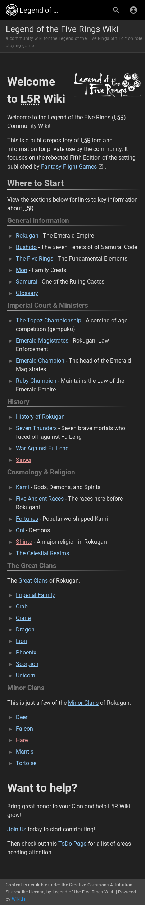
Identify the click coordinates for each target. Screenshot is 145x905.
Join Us (16, 829)
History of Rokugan (40, 416)
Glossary (27, 293)
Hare (22, 740)
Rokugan (27, 235)
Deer (21, 717)
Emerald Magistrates (42, 340)
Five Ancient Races (40, 498)
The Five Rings (34, 258)
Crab (22, 606)
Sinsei (23, 459)
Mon (21, 270)
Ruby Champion (36, 380)
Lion (21, 641)
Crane (23, 618)
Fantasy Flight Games (69, 166)
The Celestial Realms (42, 553)
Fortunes (27, 518)
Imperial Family (35, 595)
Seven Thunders (36, 428)
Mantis (24, 751)
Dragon (25, 629)
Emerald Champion (40, 360)
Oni (20, 530)
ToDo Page (72, 843)
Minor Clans (83, 702)
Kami (22, 487)
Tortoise (26, 763)
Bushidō (26, 247)
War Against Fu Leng (42, 448)
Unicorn (25, 675)
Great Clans (33, 580)
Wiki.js (19, 899)
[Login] (133, 10)
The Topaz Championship (48, 320)
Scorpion (27, 664)
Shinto (24, 541)
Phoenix (26, 652)
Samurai (26, 281)
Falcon (24, 728)
